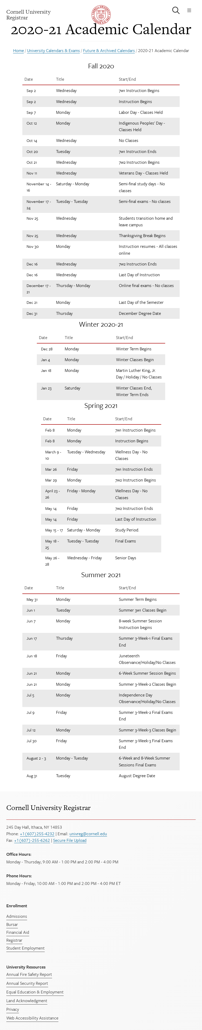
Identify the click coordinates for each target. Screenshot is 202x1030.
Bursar (12, 924)
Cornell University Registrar (48, 807)
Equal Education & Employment (35, 992)
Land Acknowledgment (26, 1000)
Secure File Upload (70, 840)
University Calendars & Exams (53, 50)
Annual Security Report (27, 983)
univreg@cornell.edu (88, 834)
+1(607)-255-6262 (32, 840)
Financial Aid (17, 932)
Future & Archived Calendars (109, 50)
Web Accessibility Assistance (32, 1018)
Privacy (12, 1009)
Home (18, 50)
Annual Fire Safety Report (29, 974)
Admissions (16, 916)
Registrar (14, 940)
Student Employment (25, 948)
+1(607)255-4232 (37, 834)
